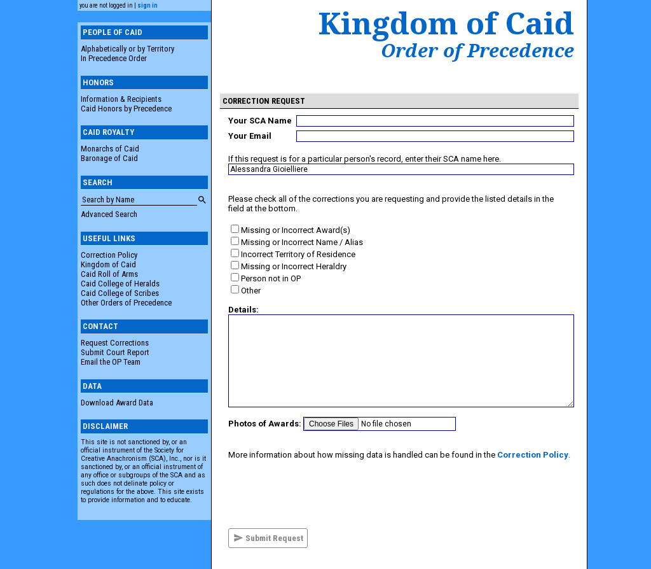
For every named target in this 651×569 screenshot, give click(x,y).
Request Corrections (115, 343)
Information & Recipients (121, 99)
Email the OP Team (110, 362)
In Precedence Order (114, 58)
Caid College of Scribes (120, 293)
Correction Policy (109, 255)
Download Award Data (117, 402)
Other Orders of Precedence (126, 302)
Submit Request (268, 538)
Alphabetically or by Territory (127, 48)
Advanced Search (109, 214)
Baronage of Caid (109, 158)
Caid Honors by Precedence (126, 108)
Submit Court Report (115, 352)
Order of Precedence (477, 50)
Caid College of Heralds (120, 283)
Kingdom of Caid (108, 264)
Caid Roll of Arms (109, 274)
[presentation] (324, 494)
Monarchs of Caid (110, 148)
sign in (147, 5)
